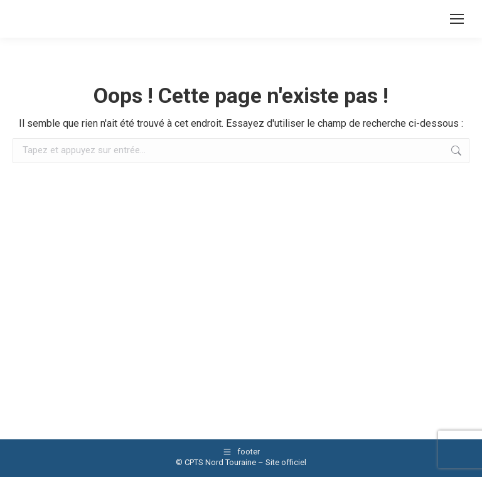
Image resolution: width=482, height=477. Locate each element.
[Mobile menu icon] (456, 18)
